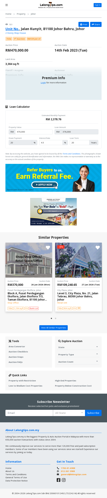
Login (43, 82)
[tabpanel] (28, 277)
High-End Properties (65, 380)
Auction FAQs (16, 362)
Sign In (97, 5)
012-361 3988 (68, 471)
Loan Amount (60, 127)
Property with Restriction (22, 380)
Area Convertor (17, 346)
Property (21, 13)
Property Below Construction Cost (73, 385)
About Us (9, 471)
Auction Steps (16, 356)
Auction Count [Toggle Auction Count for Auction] (78, 361)
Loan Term (74, 138)
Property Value (15, 127)
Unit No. (12, 28)
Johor (33, 13)
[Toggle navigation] (6, 5)
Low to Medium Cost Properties (25, 385)
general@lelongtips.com (73, 474)
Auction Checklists (18, 351)
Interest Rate (44, 138)
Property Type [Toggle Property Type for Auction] (78, 354)
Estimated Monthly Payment (53, 115)
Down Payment (15, 138)
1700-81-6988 (68, 468)
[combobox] (69, 413)
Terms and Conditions (71, 153)
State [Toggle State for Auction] (78, 347)
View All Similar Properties (53, 327)
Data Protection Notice (16, 480)
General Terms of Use (16, 477)
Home (8, 13)
